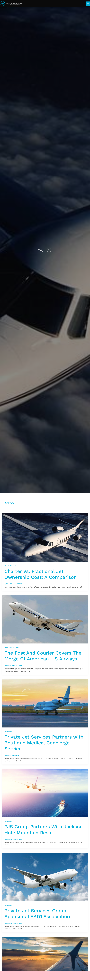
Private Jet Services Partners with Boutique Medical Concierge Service (43, 742)
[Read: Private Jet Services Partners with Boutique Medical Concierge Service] (45, 703)
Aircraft (6, 566)
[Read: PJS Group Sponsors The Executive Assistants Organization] (45, 961)
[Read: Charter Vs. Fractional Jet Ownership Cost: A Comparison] (45, 537)
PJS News (16, 647)
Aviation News (14, 566)
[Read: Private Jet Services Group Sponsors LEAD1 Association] (45, 877)
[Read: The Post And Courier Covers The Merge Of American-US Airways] (45, 619)
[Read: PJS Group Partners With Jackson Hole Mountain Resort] (45, 793)
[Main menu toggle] (88, 3)
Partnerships (8, 731)
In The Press (8, 647)
